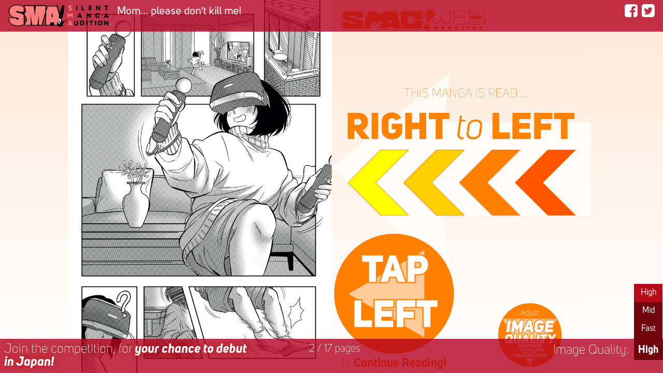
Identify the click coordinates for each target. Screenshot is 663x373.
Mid (648, 311)
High (648, 293)
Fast (648, 329)
